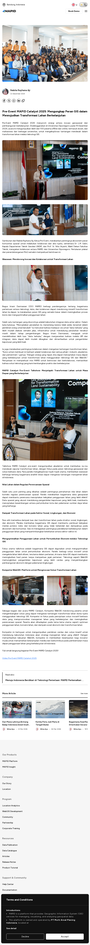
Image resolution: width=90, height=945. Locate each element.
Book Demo (74, 11)
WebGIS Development (12, 811)
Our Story (6, 783)
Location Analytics (11, 805)
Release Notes (9, 862)
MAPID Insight (9, 767)
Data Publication (10, 845)
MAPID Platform (9, 761)
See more (84, 693)
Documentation (9, 890)
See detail (11, 928)
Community (7, 817)
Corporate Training (11, 828)
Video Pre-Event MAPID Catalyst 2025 (19, 658)
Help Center (8, 884)
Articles (6, 856)
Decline (25, 936)
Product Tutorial (10, 868)
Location (6, 789)
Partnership (7, 823)
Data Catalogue (9, 850)
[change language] (75, 4)
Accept (65, 936)
